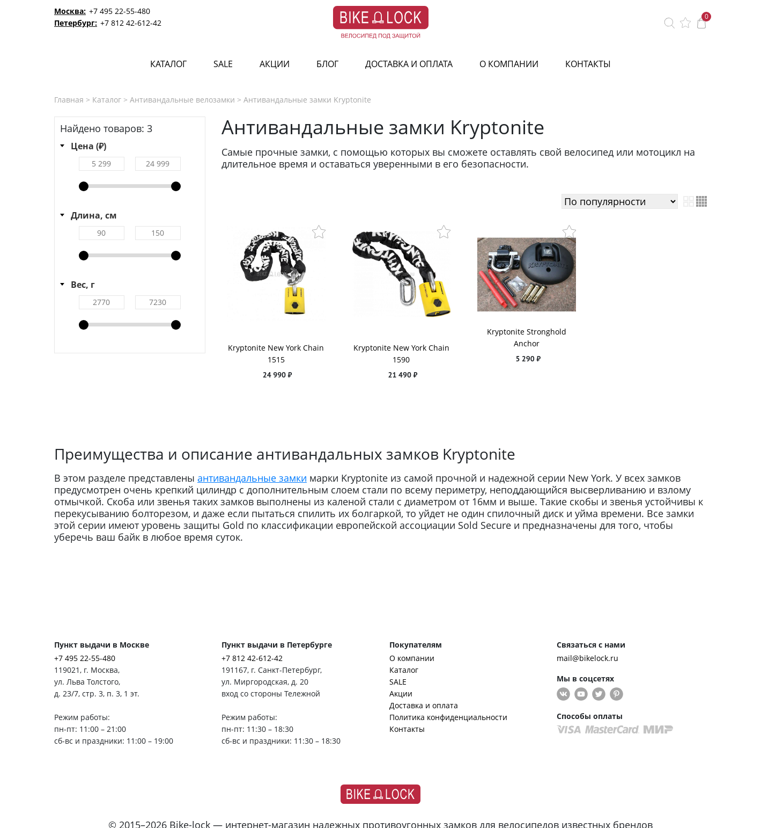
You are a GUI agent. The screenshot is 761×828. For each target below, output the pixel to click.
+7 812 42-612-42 (130, 23)
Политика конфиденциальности (448, 717)
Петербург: (75, 23)
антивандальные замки (252, 477)
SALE (223, 64)
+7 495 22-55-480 (119, 11)
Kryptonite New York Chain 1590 (401, 354)
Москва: (70, 11)
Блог (327, 64)
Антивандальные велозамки (182, 100)
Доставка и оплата (409, 64)
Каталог (168, 64)
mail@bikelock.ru (587, 658)
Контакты (588, 64)
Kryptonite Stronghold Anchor (526, 337)
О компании (508, 64)
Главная (69, 100)
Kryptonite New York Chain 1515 (276, 354)
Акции (275, 64)
